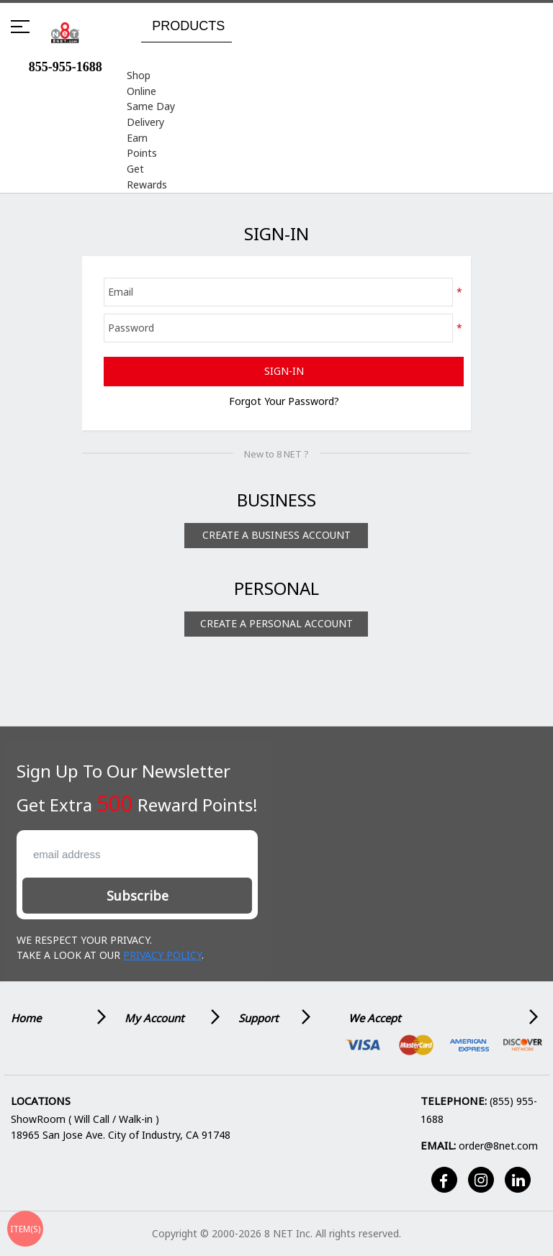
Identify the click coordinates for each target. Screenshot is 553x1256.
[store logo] (65, 32)
